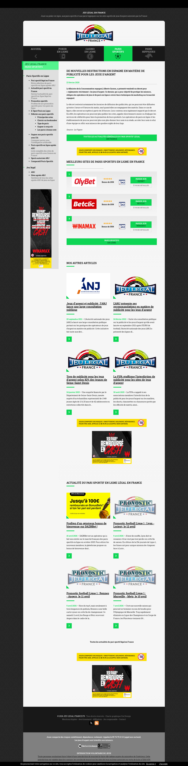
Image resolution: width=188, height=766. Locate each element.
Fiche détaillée (141, 185)
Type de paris (43, 123)
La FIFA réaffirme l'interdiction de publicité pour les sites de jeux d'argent (134, 380)
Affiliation (97, 719)
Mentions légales (69, 719)
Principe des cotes (45, 117)
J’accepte (163, 764)
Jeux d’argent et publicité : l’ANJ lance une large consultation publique (86, 306)
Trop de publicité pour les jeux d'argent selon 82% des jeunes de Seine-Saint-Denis (86, 380)
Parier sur (141, 180)
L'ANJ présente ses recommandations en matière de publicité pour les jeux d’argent (133, 306)
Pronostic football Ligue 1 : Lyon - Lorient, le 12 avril (133, 525)
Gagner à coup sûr (45, 126)
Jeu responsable (110, 719)
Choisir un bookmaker (47, 120)
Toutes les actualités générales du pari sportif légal (111, 137)
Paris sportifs (111, 241)
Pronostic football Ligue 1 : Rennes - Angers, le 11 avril (87, 594)
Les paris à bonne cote (46, 130)
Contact (122, 719)
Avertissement (85, 719)
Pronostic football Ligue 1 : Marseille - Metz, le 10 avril (130, 594)
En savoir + (151, 764)
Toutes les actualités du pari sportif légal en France (112, 642)
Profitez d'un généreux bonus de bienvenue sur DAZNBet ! (86, 525)
